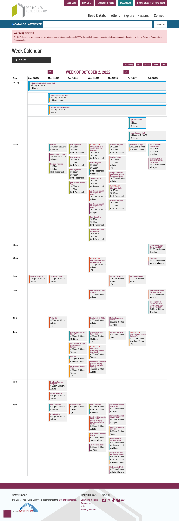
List (138, 64)
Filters (23, 59)
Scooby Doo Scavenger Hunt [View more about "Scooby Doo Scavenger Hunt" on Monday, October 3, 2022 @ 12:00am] (59, 95)
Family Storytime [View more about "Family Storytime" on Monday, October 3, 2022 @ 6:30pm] (55, 404)
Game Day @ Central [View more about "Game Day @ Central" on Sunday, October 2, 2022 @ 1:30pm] (36, 276)
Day (164, 64)
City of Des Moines (67, 500)
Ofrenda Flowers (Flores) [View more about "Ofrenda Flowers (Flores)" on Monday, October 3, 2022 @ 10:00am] (57, 154)
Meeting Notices (88, 509)
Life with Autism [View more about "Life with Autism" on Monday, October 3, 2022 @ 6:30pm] (55, 414)
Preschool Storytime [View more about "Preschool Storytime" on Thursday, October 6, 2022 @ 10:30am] (116, 200)
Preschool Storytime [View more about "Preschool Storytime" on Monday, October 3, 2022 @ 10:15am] (56, 164)
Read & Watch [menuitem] (98, 15)
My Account (125, 2)
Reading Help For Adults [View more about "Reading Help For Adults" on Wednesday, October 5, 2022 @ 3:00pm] (97, 318)
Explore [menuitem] (129, 15)
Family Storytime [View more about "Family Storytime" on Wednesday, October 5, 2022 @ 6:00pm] (95, 404)
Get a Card (71, 2)
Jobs (83, 506)
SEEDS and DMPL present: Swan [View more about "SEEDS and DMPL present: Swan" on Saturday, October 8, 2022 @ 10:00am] (155, 145)
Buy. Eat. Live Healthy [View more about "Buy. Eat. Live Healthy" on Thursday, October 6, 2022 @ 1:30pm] (116, 276)
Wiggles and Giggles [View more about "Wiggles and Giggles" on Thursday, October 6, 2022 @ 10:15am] (116, 188)
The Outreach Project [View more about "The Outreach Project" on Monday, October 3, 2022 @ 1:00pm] (56, 276)
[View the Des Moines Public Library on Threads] (123, 500)
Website (36, 24)
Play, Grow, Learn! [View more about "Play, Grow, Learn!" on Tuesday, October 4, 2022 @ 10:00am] (75, 157)
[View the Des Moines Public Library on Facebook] (104, 500)
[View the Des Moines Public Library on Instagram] (108, 500)
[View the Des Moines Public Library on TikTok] (113, 500)
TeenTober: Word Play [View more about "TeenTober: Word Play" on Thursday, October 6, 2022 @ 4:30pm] (116, 332)
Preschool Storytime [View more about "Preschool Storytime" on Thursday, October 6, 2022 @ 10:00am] (116, 144)
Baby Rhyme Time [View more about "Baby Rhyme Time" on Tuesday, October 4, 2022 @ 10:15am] (75, 170)
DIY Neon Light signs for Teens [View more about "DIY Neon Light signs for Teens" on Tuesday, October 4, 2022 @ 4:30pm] (77, 367)
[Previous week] (50, 72)
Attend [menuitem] (115, 15)
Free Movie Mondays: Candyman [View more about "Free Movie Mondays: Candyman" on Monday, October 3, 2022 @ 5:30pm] (56, 383)
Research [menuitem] (144, 15)
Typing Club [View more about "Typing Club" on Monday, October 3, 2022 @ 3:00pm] (53, 318)
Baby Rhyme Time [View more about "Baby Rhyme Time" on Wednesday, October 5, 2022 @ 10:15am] (95, 217)
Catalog (20, 24)
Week (156, 64)
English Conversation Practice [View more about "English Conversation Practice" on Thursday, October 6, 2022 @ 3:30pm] (116, 319)
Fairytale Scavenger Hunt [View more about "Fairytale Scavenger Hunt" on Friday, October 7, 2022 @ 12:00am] (137, 120)
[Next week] (126, 72)
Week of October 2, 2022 (88, 72)
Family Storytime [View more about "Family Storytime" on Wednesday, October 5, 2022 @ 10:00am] (95, 163)
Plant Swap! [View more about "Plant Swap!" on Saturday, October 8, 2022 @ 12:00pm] (153, 258)
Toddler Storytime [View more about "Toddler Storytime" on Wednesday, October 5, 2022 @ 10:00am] (95, 178)
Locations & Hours (105, 2)
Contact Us (86, 503)
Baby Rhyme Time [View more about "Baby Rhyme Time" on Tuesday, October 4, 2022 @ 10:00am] (75, 144)
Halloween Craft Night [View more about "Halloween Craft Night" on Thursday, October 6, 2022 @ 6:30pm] (116, 467)
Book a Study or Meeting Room (151, 2)
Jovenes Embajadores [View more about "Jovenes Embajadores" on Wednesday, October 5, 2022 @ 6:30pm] (97, 445)
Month (146, 64)
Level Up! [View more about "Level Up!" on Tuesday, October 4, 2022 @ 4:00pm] (73, 356)
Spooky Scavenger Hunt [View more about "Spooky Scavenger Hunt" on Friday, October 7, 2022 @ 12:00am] (138, 133)
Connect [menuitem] (159, 15)
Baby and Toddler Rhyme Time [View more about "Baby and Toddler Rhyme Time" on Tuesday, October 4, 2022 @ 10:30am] (77, 183)
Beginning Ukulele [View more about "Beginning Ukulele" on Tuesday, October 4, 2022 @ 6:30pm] (75, 404)
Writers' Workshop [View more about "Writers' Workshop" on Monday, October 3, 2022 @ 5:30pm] (56, 393)
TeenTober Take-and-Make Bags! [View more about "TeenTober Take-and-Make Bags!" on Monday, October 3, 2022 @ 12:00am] (60, 107)
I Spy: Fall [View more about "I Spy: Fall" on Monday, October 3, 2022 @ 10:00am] (53, 144)
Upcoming (129, 64)
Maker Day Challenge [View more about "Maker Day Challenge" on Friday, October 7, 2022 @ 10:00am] (136, 144)
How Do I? (86, 2)
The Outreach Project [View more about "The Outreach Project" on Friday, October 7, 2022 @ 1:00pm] (136, 276)
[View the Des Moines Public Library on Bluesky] (118, 500)
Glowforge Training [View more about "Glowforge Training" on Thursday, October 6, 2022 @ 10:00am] (115, 157)
